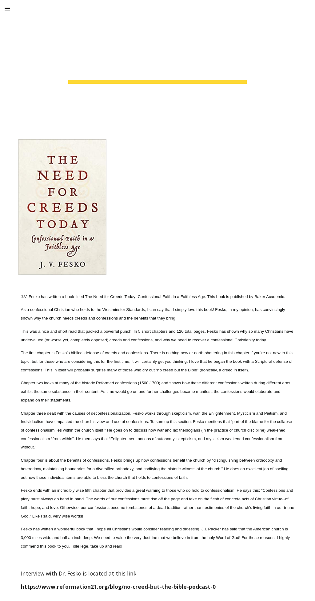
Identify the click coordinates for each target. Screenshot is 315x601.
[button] (7, 8)
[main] (157, 66)
